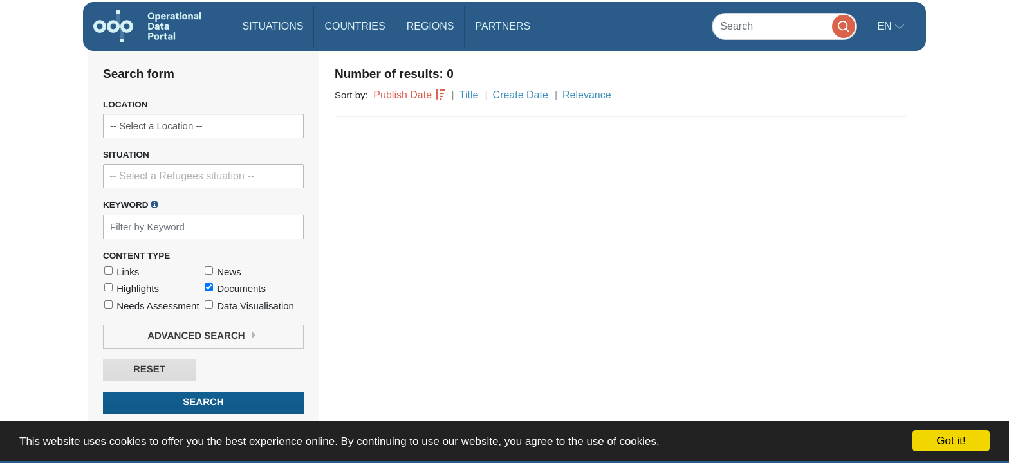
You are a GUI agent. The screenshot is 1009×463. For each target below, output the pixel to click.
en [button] (885, 26)
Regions (430, 26)
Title (469, 94)
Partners (502, 26)
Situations (273, 26)
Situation (126, 154)
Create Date (520, 94)
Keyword (130, 204)
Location (125, 104)
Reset (149, 369)
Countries (354, 26)
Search (203, 402)
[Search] (784, 26)
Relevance (586, 94)
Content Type (136, 255)
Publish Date (402, 94)
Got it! (950, 441)
